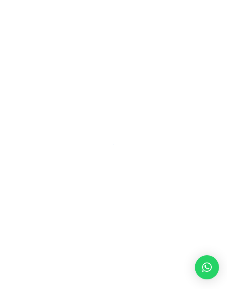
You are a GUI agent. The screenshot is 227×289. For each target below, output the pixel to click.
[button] (207, 267)
